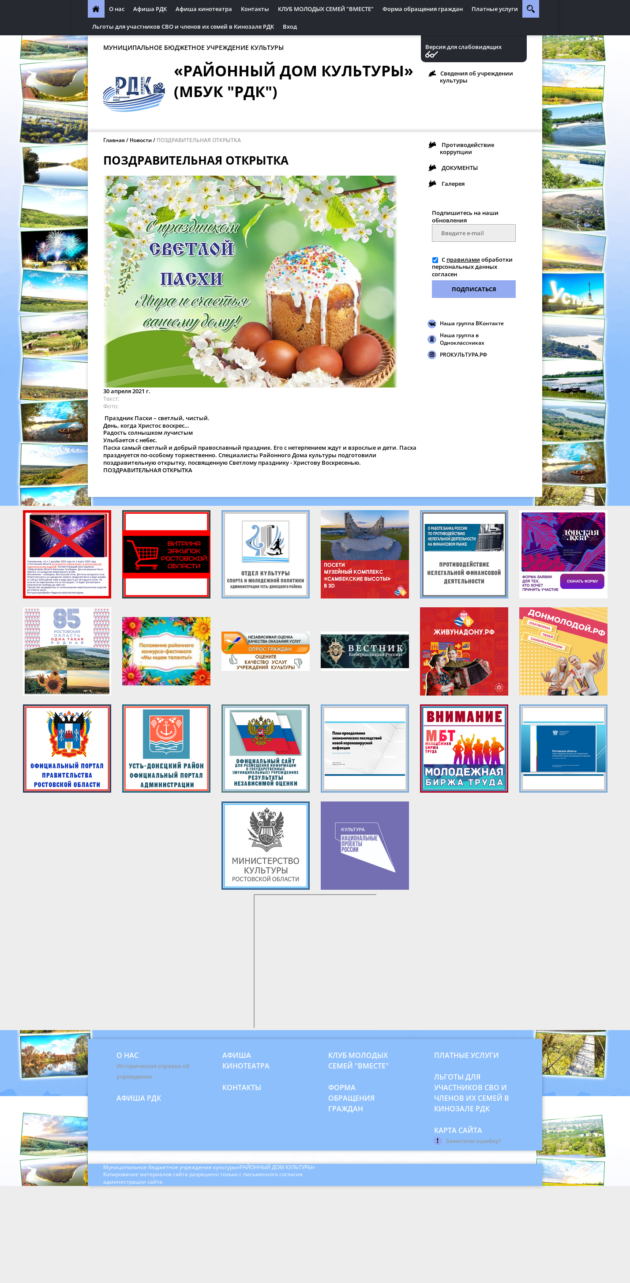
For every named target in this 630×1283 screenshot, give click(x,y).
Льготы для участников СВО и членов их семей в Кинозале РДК (183, 26)
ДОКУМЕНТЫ (460, 168)
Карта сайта (458, 1130)
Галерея (453, 184)
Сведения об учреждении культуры (476, 76)
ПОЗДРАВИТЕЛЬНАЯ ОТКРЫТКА (199, 140)
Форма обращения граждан (422, 9)
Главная (114, 140)
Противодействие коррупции (467, 148)
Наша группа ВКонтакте (472, 323)
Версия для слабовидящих (463, 47)
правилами (463, 259)
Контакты (255, 9)
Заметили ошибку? (473, 1141)
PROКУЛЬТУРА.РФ (463, 354)
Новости (141, 140)
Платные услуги (495, 9)
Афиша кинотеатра (204, 9)
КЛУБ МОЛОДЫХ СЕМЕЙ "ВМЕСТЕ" (326, 9)
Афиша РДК (150, 9)
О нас (116, 9)
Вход (290, 26)
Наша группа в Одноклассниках (462, 339)
